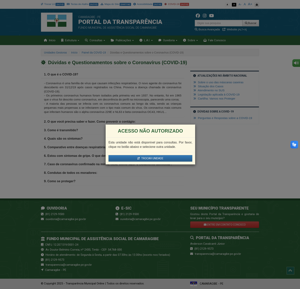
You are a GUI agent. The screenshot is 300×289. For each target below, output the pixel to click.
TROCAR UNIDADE (150, 158)
